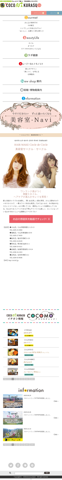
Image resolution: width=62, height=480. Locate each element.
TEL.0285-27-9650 (16, 235)
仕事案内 (31, 74)
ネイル (31, 43)
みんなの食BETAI (31, 22)
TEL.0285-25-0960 (16, 230)
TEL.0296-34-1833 (16, 252)
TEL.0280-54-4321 (16, 246)
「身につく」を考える (31, 71)
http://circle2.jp (13, 260)
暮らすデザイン (31, 69)
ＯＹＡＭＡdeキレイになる (31, 49)
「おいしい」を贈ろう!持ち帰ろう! (31, 31)
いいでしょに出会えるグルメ (31, 28)
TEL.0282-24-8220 (16, 241)
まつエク (31, 46)
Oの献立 (31, 25)
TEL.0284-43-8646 (16, 257)
